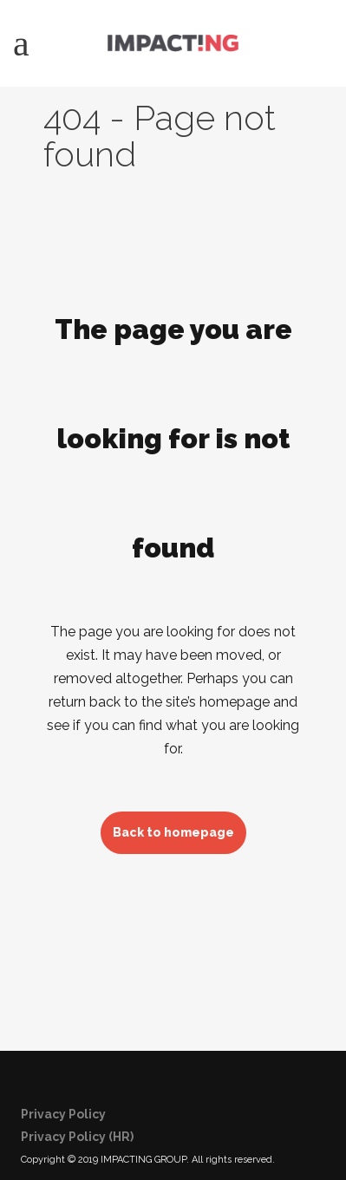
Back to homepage (173, 832)
